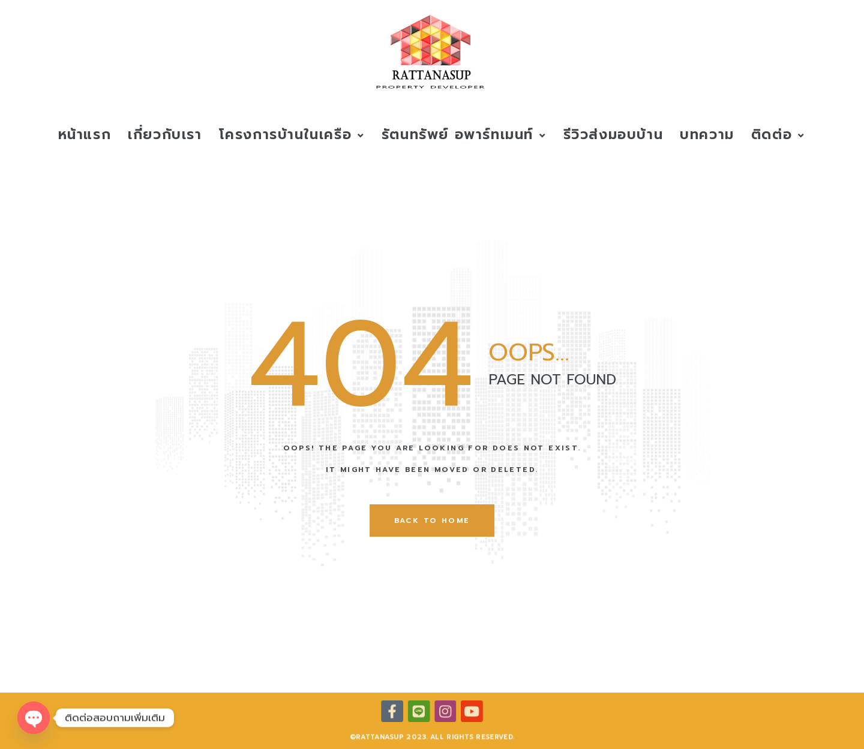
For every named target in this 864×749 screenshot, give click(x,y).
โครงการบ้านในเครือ (292, 134)
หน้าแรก (85, 134)
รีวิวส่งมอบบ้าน (613, 134)
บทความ (707, 134)
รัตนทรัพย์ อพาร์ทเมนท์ (464, 134)
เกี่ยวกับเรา (165, 134)
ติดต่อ (778, 134)
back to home (432, 520)
